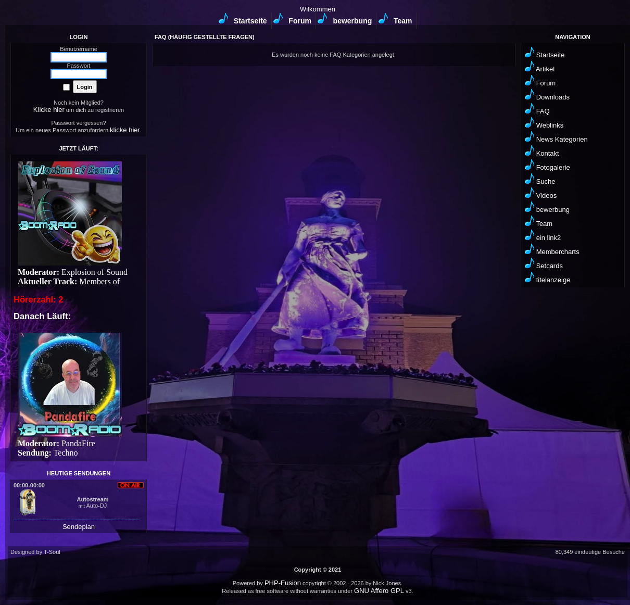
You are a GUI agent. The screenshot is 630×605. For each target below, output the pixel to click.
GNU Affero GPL (379, 591)
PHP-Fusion (282, 583)
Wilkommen (317, 9)
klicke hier (125, 130)
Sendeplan (78, 527)
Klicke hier (49, 110)
